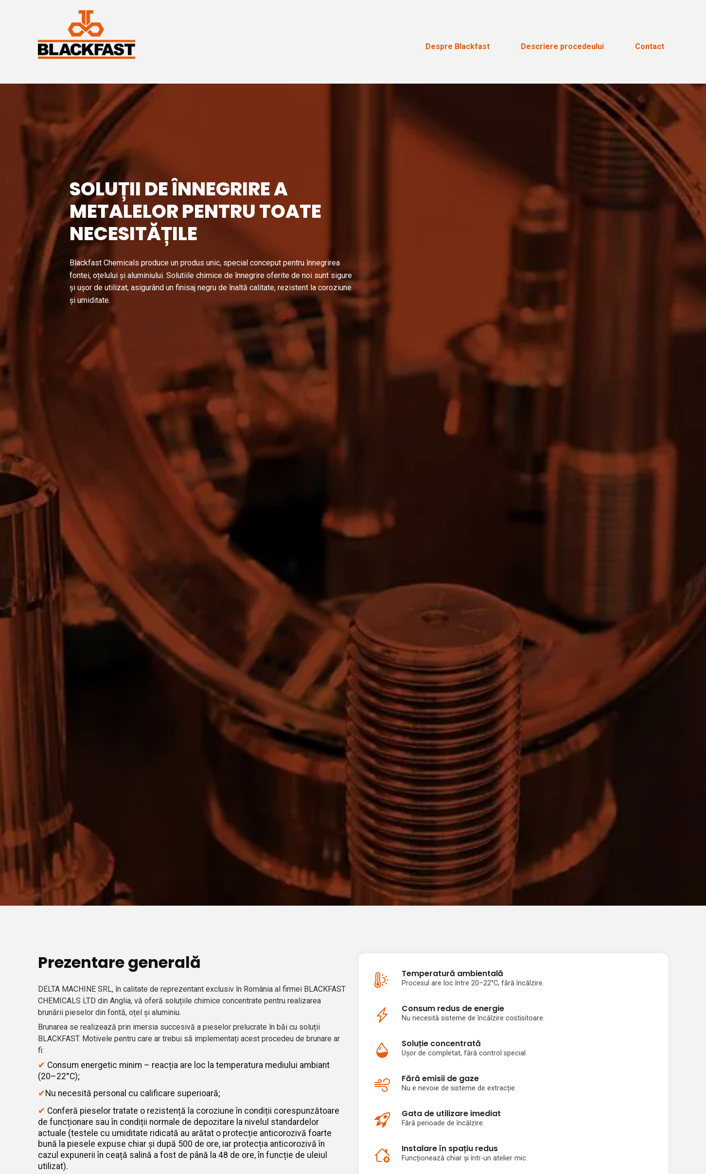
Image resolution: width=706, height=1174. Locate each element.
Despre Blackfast (457, 46)
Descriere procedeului (562, 46)
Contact (649, 46)
